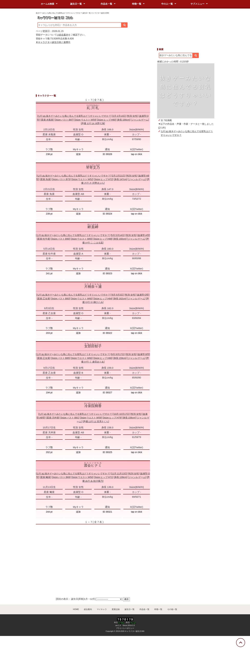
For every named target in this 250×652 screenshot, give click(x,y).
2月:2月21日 (118, 175)
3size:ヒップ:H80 (106, 119)
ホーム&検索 (47, 3)
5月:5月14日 (117, 235)
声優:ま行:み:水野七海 (92, 123)
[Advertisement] (186, 194)
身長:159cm (120, 358)
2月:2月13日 (119, 116)
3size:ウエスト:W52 (82, 179)
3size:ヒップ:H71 (103, 477)
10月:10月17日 (121, 414)
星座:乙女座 (44, 298)
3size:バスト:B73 (61, 179)
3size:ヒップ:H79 (112, 417)
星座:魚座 (45, 179)
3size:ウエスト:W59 (85, 119)
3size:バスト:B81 (69, 417)
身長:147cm (120, 179)
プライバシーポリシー (125, 628)
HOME (76, 609)
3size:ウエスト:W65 (81, 239)
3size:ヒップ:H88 (103, 239)
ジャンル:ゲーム (140, 119)
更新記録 (116, 609)
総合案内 (63, 34)
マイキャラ (102, 609)
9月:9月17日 (117, 354)
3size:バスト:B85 (60, 358)
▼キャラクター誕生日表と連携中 (53, 42)
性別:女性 (132, 116)
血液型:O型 (143, 294)
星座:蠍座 (45, 477)
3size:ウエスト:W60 (81, 298)
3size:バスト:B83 (60, 298)
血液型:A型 (143, 235)
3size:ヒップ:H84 (103, 298)
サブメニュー (197, 3)
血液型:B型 (143, 354)
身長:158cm (129, 417)
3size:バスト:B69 (61, 477)
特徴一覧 (136, 3)
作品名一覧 (106, 3)
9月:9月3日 (117, 294)
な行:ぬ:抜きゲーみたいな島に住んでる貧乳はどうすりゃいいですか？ (74, 116)
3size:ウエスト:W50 (82, 477)
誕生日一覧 (76, 3)
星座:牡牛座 (44, 239)
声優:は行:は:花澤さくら (95, 421)
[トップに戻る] (240, 642)
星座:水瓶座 (47, 119)
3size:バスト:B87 (64, 119)
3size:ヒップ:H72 (103, 179)
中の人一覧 (167, 3)
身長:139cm (120, 477)
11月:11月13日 (119, 473)
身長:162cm (120, 298)
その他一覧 (172, 609)
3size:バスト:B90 (60, 239)
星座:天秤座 (53, 417)
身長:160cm (120, 239)
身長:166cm (123, 119)
